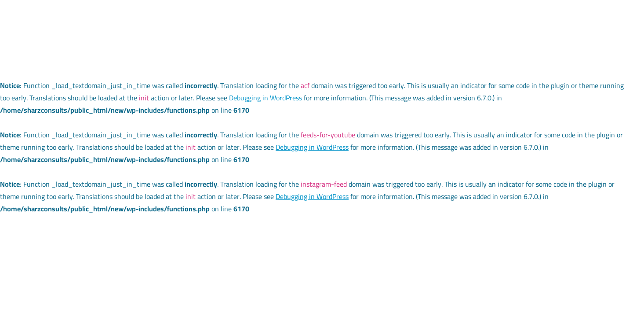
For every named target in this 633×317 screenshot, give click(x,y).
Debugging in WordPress (265, 97)
